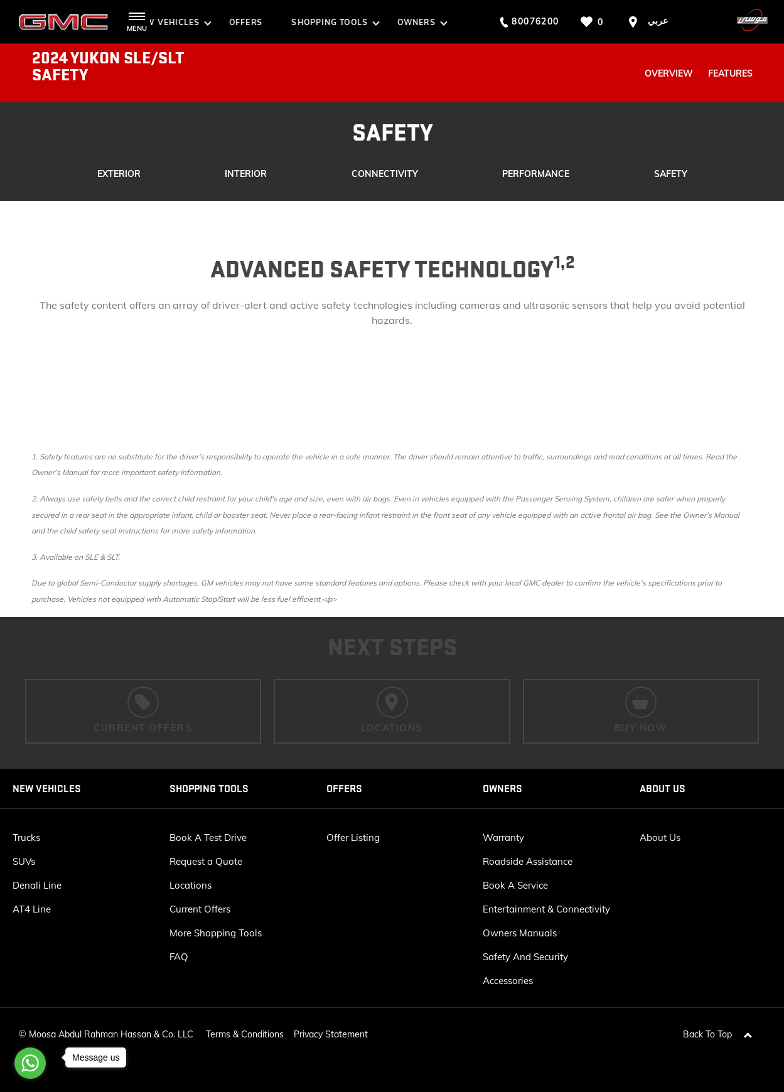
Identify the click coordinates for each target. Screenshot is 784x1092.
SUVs (24, 861)
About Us (660, 837)
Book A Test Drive (208, 837)
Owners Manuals (520, 933)
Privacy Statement (331, 1028)
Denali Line (37, 885)
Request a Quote (205, 861)
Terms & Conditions (245, 1028)
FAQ (178, 957)
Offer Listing (353, 837)
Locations (190, 885)
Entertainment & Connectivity (546, 909)
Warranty (503, 837)
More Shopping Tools (215, 933)
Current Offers (199, 909)
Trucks (26, 837)
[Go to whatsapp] (30, 1063)
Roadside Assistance (527, 861)
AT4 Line (32, 909)
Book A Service (515, 885)
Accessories (508, 981)
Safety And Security (525, 957)
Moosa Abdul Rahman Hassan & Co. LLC (111, 1028)
